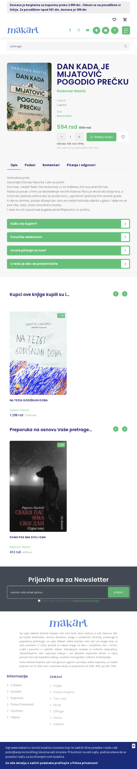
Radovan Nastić (71, 91)
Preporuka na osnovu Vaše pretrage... (51, 430)
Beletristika (64, 116)
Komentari (51, 165)
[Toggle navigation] (126, 30)
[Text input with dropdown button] (68, 46)
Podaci (30, 165)
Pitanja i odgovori (81, 165)
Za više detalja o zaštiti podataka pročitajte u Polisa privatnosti (51, 763)
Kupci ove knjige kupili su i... (39, 294)
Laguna (62, 104)
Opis (14, 165)
